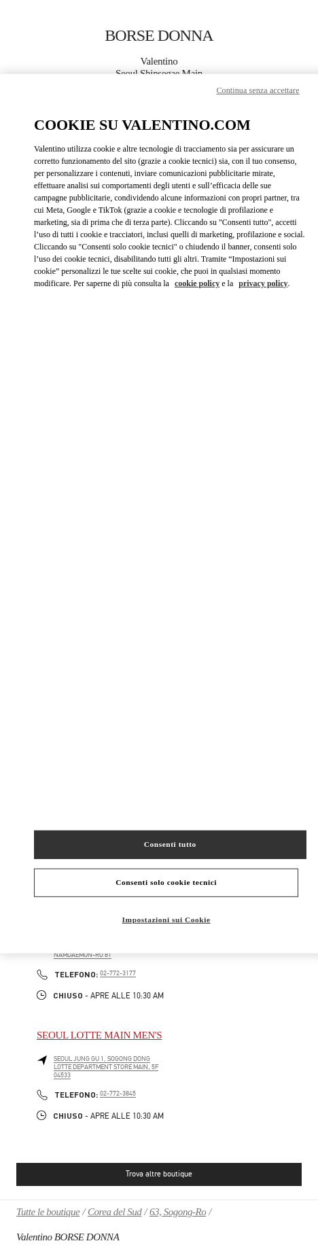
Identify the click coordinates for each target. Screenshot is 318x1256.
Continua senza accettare (257, 90)
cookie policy (197, 283)
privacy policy (262, 283)
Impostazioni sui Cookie (166, 919)
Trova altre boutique (159, 1174)
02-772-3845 (118, 1093)
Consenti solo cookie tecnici (166, 882)
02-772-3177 (118, 973)
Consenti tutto (170, 844)
